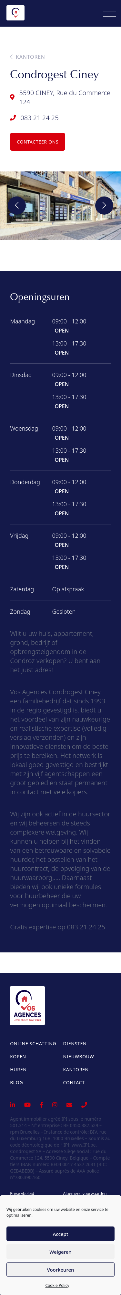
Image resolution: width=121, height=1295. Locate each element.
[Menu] (109, 13)
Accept (60, 1234)
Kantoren (27, 56)
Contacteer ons (37, 142)
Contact (74, 1082)
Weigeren (60, 1252)
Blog (16, 1082)
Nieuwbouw (78, 1056)
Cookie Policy (57, 1285)
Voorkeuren (60, 1269)
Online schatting (33, 1043)
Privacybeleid (22, 1193)
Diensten (75, 1043)
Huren (18, 1069)
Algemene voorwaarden (84, 1193)
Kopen (18, 1056)
